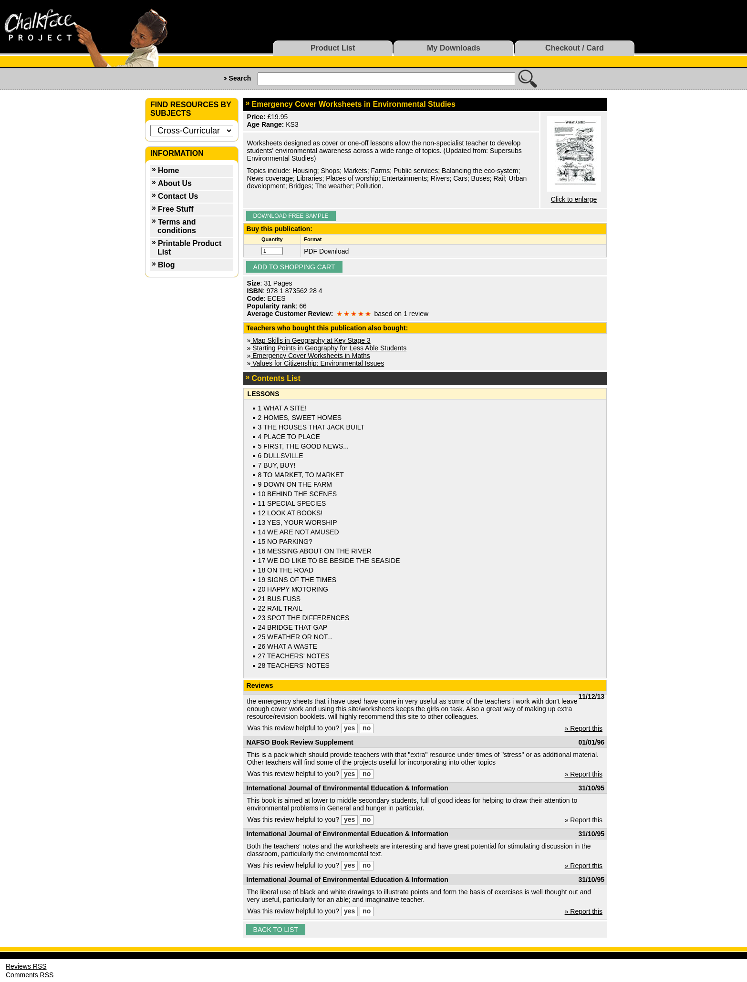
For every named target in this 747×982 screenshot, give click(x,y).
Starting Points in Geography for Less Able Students (328, 348)
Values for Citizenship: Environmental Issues (317, 363)
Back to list (275, 929)
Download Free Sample (291, 216)
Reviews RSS (26, 966)
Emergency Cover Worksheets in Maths (310, 355)
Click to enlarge (574, 199)
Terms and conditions (176, 226)
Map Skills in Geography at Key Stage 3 (310, 340)
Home (168, 170)
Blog (166, 265)
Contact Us (178, 196)
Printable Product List (189, 247)
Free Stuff (176, 209)
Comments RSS (29, 975)
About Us (175, 183)
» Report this (583, 728)
